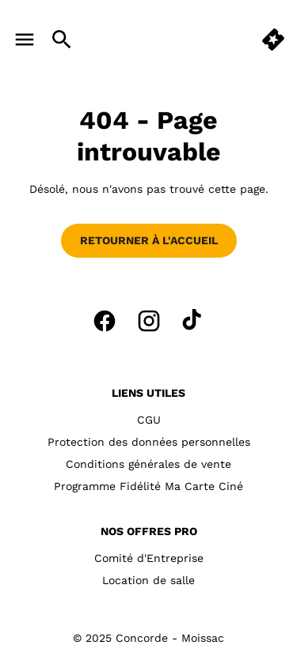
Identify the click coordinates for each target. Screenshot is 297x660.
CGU (149, 419)
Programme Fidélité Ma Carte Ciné (148, 486)
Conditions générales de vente (148, 464)
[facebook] (104, 321)
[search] (61, 39)
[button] (273, 39)
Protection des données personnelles (149, 442)
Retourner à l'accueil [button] (149, 240)
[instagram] (149, 321)
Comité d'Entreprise (149, 558)
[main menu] (24, 39)
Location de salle (148, 580)
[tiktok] (193, 321)
